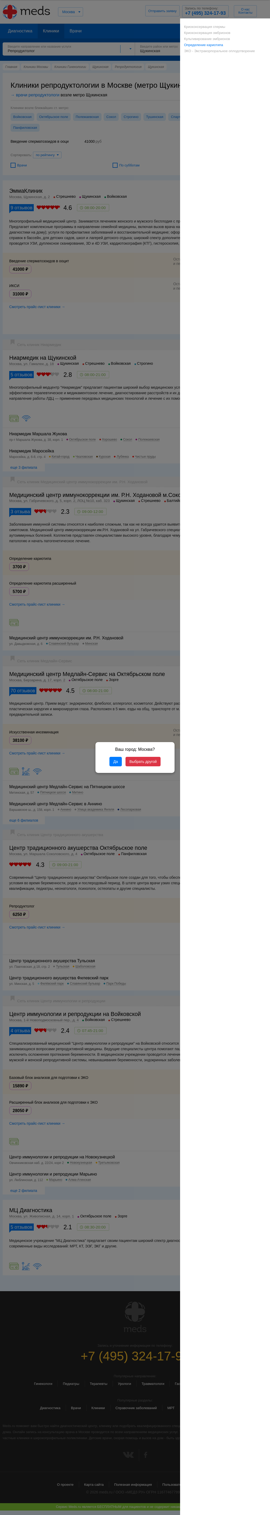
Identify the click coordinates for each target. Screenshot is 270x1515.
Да (115, 761)
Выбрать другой (143, 761)
